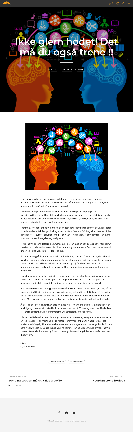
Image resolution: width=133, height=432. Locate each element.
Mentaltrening (57, 362)
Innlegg (81, 70)
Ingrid (54, 70)
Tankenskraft (76, 362)
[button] (111, 3)
